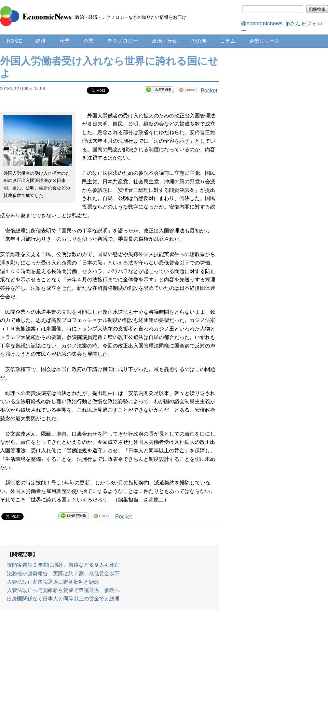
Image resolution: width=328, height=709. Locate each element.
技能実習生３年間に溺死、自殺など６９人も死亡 (63, 565)
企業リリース (264, 41)
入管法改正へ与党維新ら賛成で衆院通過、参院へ (63, 590)
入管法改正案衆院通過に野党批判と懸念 (53, 582)
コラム (227, 41)
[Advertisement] (109, 663)
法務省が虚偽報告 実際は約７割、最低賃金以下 (63, 573)
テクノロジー (122, 41)
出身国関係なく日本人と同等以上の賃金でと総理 (63, 598)
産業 (64, 41)
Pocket (209, 91)
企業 (88, 41)
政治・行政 (164, 41)
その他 (198, 41)
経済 (41, 41)
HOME (14, 41)
